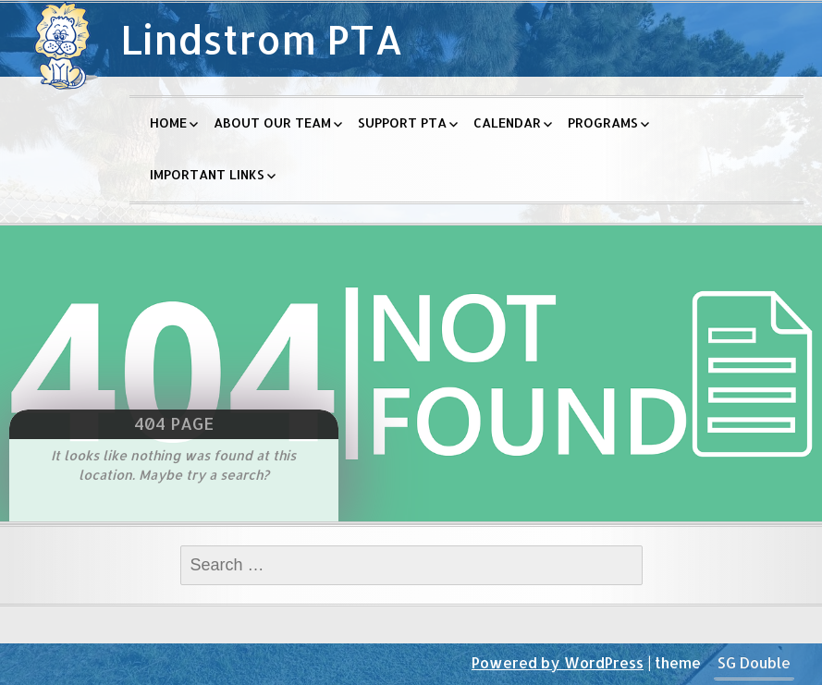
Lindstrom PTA (261, 39)
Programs (603, 122)
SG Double (754, 662)
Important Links (207, 174)
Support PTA (402, 122)
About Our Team (272, 122)
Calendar (507, 122)
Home (168, 122)
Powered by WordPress (558, 662)
